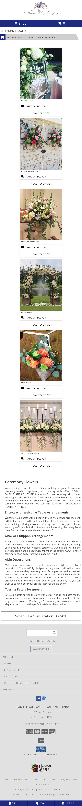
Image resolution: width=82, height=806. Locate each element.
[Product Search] (41, 632)
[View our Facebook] (38, 699)
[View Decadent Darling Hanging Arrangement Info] (41, 144)
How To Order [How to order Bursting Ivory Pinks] (41, 254)
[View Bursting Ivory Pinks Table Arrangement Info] (41, 214)
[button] (41, 749)
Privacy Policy (21, 794)
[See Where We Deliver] (41, 648)
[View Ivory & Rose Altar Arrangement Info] (41, 285)
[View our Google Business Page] (43, 699)
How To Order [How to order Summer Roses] (41, 395)
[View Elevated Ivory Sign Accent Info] (41, 73)
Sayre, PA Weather (25, 789)
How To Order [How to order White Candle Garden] (41, 465)
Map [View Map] (41, 803)
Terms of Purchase (42, 794)
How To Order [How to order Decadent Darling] (41, 183)
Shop (20, 23)
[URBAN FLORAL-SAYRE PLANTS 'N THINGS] (41, 15)
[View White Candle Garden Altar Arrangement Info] (41, 426)
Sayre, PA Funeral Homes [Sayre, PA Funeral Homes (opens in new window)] (17, 779)
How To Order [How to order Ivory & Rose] (41, 324)
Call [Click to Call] (13, 803)
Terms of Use (62, 794)
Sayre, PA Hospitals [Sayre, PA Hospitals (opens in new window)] (45, 779)
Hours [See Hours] (68, 803)
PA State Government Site (52, 789)
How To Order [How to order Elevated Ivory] (41, 113)
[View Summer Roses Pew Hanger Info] (41, 355)
